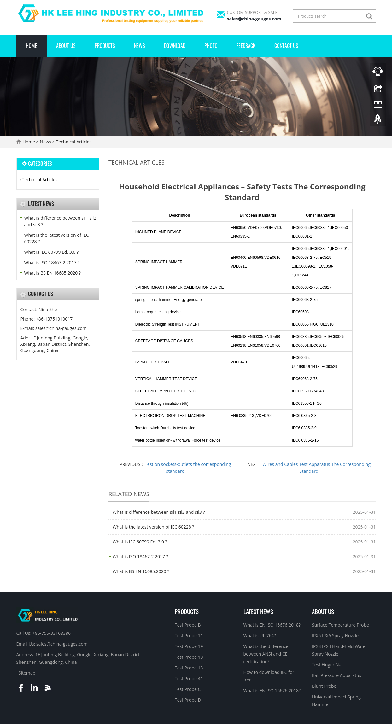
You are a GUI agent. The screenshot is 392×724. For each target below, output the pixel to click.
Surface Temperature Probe (340, 625)
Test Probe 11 (189, 636)
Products (105, 45)
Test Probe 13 (189, 668)
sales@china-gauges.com (254, 19)
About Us (66, 45)
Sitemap (27, 673)
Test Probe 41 (189, 678)
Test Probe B (188, 625)
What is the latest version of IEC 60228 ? (153, 527)
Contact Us (286, 45)
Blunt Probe (324, 686)
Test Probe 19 (189, 646)
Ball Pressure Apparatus (336, 675)
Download (174, 45)
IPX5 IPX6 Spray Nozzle (335, 636)
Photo (211, 45)
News (139, 45)
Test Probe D (188, 700)
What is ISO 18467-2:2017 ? (140, 556)
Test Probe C (188, 689)
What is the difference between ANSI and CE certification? (266, 653)
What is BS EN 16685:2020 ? (141, 571)
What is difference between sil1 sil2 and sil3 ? (159, 512)
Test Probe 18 (189, 657)
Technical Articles (73, 142)
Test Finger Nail (327, 665)
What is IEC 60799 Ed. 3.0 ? (140, 542)
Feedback (246, 45)
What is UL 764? (259, 636)
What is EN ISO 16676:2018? (272, 625)
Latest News (258, 611)
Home (31, 45)
